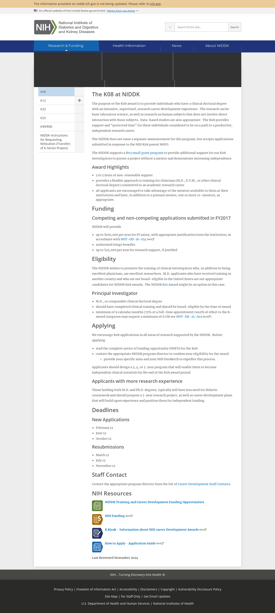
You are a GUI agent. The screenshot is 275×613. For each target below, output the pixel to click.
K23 (43, 109)
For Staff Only (130, 596)
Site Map (111, 596)
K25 (43, 118)
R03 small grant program (144, 153)
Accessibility (128, 589)
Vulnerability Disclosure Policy (199, 589)
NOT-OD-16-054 (134, 239)
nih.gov (155, 4)
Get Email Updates (157, 596)
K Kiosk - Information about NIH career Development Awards (152, 530)
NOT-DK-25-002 (189, 317)
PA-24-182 (167, 85)
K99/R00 (46, 126)
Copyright (168, 589)
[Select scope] (170, 27)
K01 (43, 83)
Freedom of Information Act (96, 589)
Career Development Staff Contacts (204, 484)
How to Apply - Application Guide (130, 543)
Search (234, 27)
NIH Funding (115, 516)
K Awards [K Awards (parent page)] (49, 74)
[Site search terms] (201, 27)
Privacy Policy (63, 589)
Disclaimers (149, 589)
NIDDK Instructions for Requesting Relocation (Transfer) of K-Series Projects (55, 141)
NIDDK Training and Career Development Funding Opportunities (154, 502)
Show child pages (79, 100)
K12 (43, 100)
